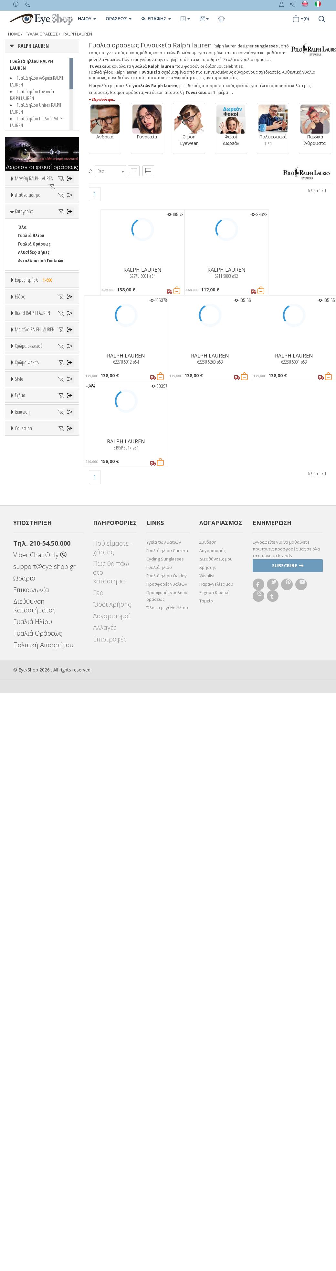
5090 (22, 623)
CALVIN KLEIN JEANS (36, 561)
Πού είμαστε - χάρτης (112, 1126)
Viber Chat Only (40, 1133)
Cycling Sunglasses (165, 1137)
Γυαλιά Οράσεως (34, 314)
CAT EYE (25, 915)
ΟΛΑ (22, 194)
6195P (23, 640)
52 (20, 202)
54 (20, 211)
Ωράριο (24, 1156)
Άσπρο (27, 704)
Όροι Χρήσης (112, 1182)
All (20, 858)
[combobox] (110, 171)
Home (14, 34)
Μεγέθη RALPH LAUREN (34, 178)
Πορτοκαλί (31, 730)
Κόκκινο (28, 746)
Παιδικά (26, 450)
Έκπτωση (22, 958)
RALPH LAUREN (77, 34)
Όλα (24, 262)
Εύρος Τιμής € (35, 350)
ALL (24, 696)
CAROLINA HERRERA (36, 569)
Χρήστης (207, 1146)
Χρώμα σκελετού (29, 680)
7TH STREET (29, 519)
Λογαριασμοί (111, 1194)
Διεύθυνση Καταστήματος (34, 1184)
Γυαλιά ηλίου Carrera (167, 1129)
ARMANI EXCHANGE (35, 527)
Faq (98, 1171)
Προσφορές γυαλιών (166, 1162)
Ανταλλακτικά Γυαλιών (40, 331)
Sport (23, 425)
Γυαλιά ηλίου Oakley (166, 1154)
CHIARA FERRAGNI (34, 586)
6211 (22, 649)
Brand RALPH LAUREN (32, 486)
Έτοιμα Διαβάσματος (38, 467)
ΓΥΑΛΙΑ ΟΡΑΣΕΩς (42, 34)
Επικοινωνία (31, 1168)
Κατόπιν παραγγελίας (42, 254)
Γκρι (25, 794)
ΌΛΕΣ (23, 1022)
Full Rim (26, 866)
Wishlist (207, 1154)
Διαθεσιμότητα (27, 230)
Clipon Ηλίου (33, 785)
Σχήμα (20, 891)
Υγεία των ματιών (163, 1121)
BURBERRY (27, 552)
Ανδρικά (25, 433)
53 (35, 202)
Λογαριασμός (212, 1129)
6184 (22, 632)
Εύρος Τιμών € (28, 366)
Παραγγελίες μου (216, 1162)
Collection (23, 1006)
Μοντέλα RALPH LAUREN (35, 599)
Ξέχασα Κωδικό (214, 1171)
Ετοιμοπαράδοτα (38, 246)
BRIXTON (26, 544)
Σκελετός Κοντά (33, 458)
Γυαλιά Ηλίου (31, 306)
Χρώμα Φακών (27, 761)
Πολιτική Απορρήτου (43, 1223)
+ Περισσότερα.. (102, 99)
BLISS (23, 535)
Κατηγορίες (24, 281)
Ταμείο (206, 1179)
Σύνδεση (207, 1121)
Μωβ (25, 721)
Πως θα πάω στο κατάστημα (111, 1151)
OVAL (22, 924)
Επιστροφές (110, 1217)
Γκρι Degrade (33, 802)
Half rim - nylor (32, 875)
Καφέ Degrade (35, 819)
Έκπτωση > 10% (33, 982)
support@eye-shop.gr (44, 1145)
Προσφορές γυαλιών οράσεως (166, 1174)
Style (19, 842)
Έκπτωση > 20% (33, 990)
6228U (23, 665)
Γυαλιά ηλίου (159, 1146)
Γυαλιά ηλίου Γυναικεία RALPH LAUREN (32, 94)
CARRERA (26, 577)
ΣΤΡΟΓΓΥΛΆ (28, 932)
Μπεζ (26, 713)
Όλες (26, 974)
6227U (23, 657)
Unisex (24, 416)
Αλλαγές (105, 1206)
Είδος (20, 392)
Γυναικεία (27, 442)
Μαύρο (27, 738)
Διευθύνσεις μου (216, 1137)
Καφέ (26, 811)
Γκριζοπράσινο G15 (39, 827)
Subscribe (288, 1144)
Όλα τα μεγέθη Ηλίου (167, 1186)
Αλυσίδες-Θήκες (33, 322)
